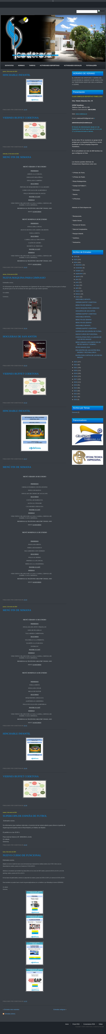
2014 (75, 388)
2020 (75, 370)
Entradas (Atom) (10, 1014)
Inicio (67, 1024)
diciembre (79, 265)
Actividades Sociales (73, 65)
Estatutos (9, 65)
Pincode (101, 1026)
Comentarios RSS (89, 1024)
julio (77, 279)
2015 (75, 385)
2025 (75, 259)
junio (77, 282)
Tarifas (32, 65)
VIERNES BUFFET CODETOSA (21, 117)
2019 (75, 373)
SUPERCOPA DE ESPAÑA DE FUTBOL (25, 815)
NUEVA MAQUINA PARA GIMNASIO (24, 277)
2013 (75, 391)
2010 (75, 399)
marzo (78, 291)
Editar (101, 1024)
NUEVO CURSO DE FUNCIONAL (22, 855)
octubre (78, 271)
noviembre (79, 268)
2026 (75, 256)
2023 (75, 362)
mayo (77, 285)
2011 (75, 396)
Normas (21, 65)
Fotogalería (91, 65)
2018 (75, 376)
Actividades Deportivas (49, 65)
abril (77, 288)
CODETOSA (88, 1026)
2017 (75, 379)
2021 (75, 367)
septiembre (79, 273)
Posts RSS (76, 1024)
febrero (78, 294)
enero (77, 297)
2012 (75, 394)
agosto (78, 276)
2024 (75, 262)
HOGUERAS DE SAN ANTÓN (20, 336)
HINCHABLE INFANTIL (16, 74)
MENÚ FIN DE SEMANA (17, 157)
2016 (75, 382)
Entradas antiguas (59, 1009)
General (74, 412)
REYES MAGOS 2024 (83, 347)
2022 (75, 365)
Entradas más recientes (11, 1009)
